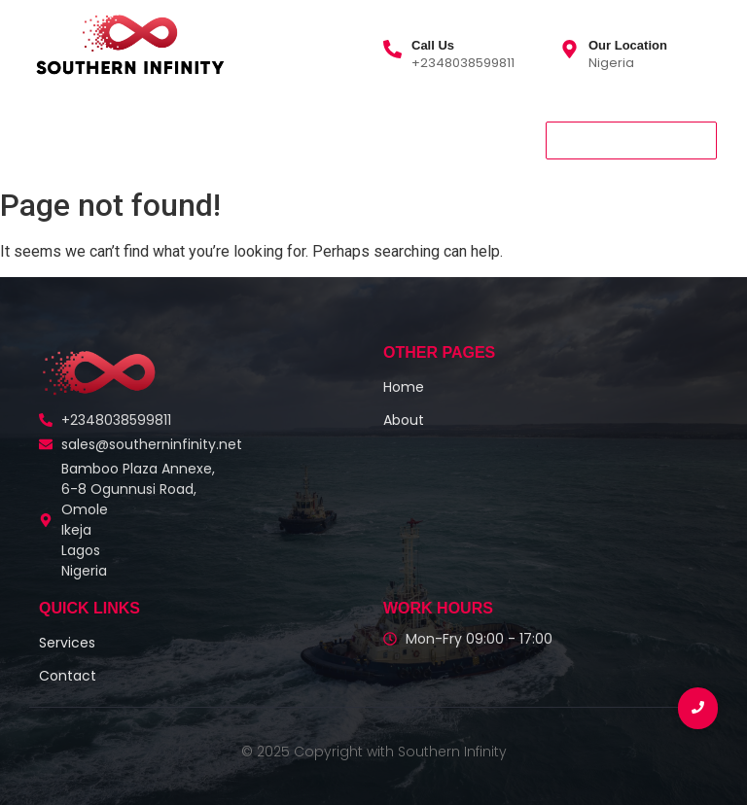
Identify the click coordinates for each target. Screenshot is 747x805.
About (130, 140)
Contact (302, 140)
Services (215, 140)
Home (56, 140)
